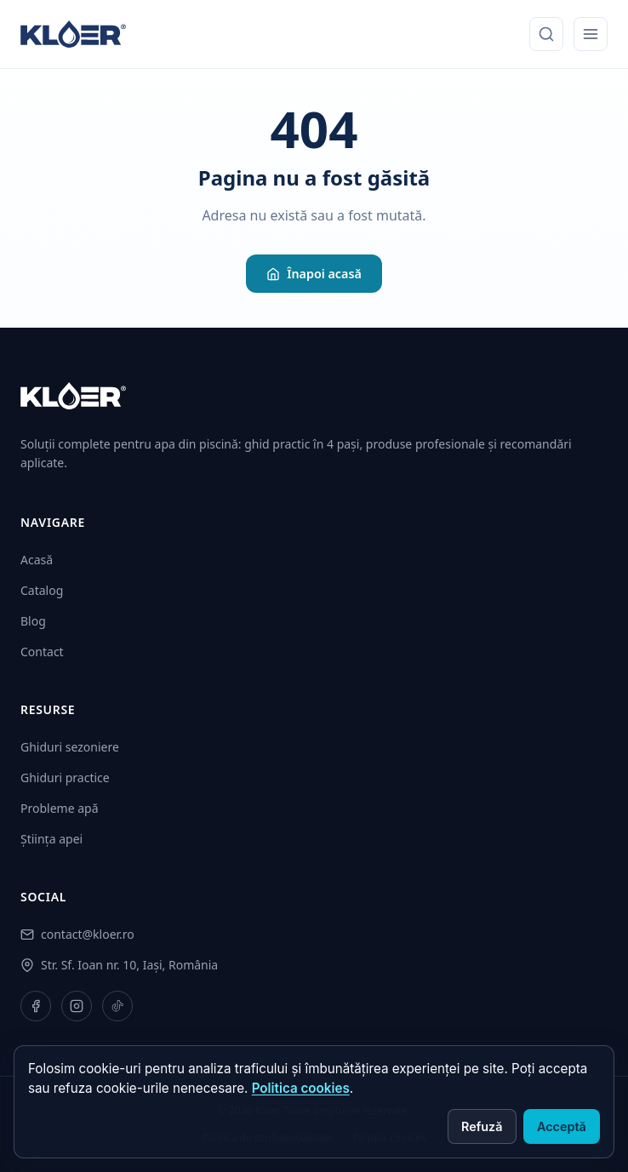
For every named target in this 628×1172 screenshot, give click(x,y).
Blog (33, 621)
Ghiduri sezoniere (69, 747)
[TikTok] (117, 1006)
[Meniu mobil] (591, 34)
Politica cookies (301, 1088)
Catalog (41, 590)
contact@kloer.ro (87, 934)
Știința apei (51, 839)
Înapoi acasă (314, 274)
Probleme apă (59, 808)
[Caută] (546, 34)
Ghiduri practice (65, 777)
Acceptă (561, 1126)
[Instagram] (76, 1006)
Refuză (482, 1126)
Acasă (36, 560)
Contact (42, 651)
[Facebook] (35, 1006)
